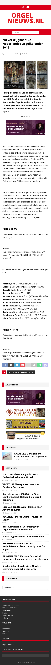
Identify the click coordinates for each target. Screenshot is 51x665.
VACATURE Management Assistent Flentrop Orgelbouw (30, 455)
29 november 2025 (10, 562)
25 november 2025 (10, 572)
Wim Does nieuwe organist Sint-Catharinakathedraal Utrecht (20, 476)
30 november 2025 (10, 552)
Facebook (6, 629)
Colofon (5, 618)
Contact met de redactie (11, 605)
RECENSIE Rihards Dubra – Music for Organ (22, 518)
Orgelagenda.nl (8, 644)
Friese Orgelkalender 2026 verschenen (23, 536)
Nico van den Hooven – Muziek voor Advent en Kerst (22, 508)
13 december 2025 (10, 503)
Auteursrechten (8, 615)
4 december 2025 (10, 533)
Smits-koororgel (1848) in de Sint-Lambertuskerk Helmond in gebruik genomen (21, 497)
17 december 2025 (10, 480)
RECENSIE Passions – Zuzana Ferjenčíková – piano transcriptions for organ (23, 546)
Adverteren (6, 610)
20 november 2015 (11, 54)
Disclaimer (6, 613)
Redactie (25, 54)
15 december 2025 (22, 460)
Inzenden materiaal (9, 608)
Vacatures (10, 447)
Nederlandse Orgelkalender (21, 372)
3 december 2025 (10, 540)
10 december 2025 (10, 523)
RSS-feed (5, 634)
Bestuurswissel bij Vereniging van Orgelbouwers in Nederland (20, 528)
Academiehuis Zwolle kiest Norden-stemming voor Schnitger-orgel (21, 567)
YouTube (5, 631)
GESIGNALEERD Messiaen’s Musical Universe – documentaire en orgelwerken (25, 558)
